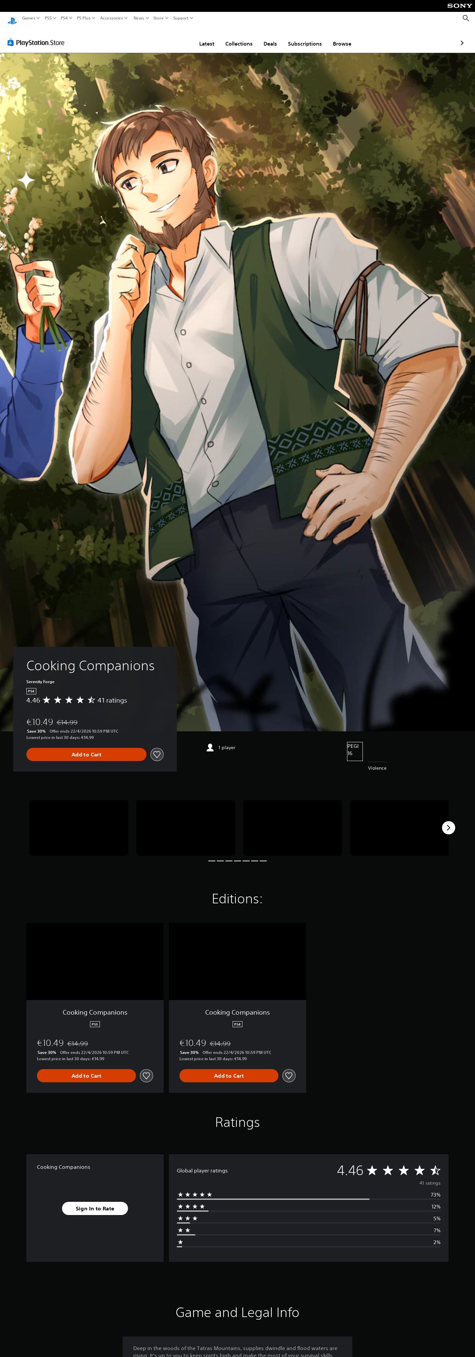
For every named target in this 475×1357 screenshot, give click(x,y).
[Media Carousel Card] (78, 822)
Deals (231, 37)
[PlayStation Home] (12, 18)
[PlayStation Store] (37, 36)
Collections (200, 37)
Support (181, 18)
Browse (303, 37)
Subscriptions (266, 37)
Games (28, 18)
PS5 (48, 18)
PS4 (64, 18)
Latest (168, 37)
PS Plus (84, 18)
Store (158, 18)
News (138, 18)
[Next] (448, 821)
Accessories (111, 18)
